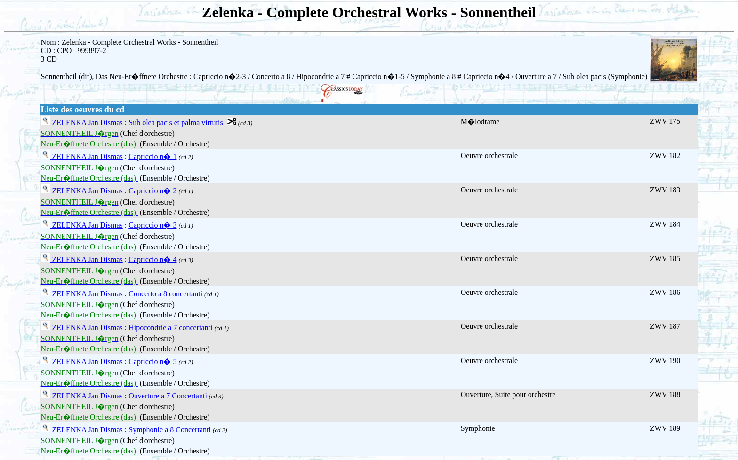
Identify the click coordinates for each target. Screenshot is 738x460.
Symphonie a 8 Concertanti (169, 430)
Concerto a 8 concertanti (165, 294)
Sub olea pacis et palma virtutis (175, 123)
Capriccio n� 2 (152, 191)
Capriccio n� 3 (152, 225)
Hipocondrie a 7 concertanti (170, 328)
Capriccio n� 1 (152, 156)
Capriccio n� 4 (152, 259)
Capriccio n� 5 (152, 361)
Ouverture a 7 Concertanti (167, 396)
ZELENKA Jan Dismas (86, 123)
